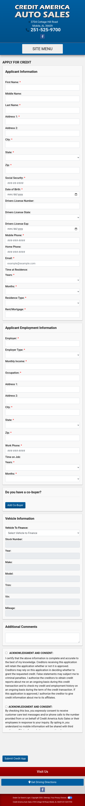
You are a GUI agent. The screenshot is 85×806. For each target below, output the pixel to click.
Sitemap (47, 798)
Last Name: (12, 105)
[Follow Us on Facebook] (42, 36)
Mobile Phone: (13, 235)
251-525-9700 (46, 29)
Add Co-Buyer (15, 505)
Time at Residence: (16, 269)
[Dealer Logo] (42, 11)
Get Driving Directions (42, 782)
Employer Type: (14, 349)
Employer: (11, 338)
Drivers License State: (18, 212)
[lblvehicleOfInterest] (42, 533)
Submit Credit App (15, 758)
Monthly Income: (15, 361)
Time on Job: (13, 457)
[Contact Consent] (6, 707)
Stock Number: (14, 539)
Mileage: (10, 608)
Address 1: (11, 116)
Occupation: (12, 372)
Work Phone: (12, 445)
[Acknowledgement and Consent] (6, 653)
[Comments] (42, 638)
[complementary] (75, 796)
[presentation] (27, 746)
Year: (8, 550)
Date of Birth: (13, 189)
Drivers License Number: (19, 200)
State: (8, 152)
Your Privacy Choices (61, 798)
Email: (8, 258)
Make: (8, 562)
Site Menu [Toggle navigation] (42, 49)
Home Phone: (13, 246)
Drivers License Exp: (17, 223)
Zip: (7, 165)
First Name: (12, 82)
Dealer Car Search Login (21, 798)
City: (8, 139)
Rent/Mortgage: (14, 309)
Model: (9, 573)
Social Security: (14, 177)
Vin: (7, 596)
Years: (9, 274)
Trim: (8, 585)
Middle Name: (13, 93)
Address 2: (11, 128)
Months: (10, 286)
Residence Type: (14, 297)
